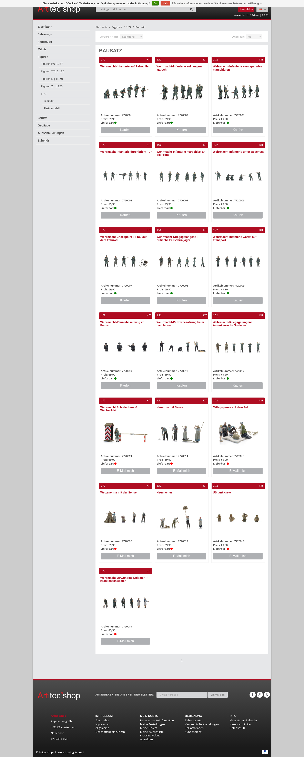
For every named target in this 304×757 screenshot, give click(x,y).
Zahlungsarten (194, 720)
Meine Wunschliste (152, 732)
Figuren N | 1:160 (52, 78)
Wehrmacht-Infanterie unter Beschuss (238, 151)
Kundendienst (193, 732)
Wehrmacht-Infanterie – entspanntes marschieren (237, 68)
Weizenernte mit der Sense (118, 492)
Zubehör (43, 140)
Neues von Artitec (241, 724)
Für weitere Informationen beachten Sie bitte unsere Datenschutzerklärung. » (217, 3)
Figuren (43, 56)
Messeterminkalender (243, 720)
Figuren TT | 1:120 (52, 71)
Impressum (102, 724)
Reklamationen (194, 728)
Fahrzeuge (45, 34)
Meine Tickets (148, 728)
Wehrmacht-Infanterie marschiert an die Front (180, 153)
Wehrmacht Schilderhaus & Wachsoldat (119, 409)
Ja (155, 3)
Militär (42, 49)
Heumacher (164, 492)
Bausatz (49, 100)
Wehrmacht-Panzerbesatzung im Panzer (122, 324)
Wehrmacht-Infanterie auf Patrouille (124, 66)
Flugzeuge (45, 41)
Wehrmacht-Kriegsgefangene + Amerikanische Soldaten (234, 324)
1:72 (43, 94)
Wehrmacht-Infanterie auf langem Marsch (179, 68)
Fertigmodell (52, 108)
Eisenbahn (45, 26)
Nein (165, 3)
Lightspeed (77, 752)
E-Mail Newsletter (151, 735)
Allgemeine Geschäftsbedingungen (110, 730)
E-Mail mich (125, 470)
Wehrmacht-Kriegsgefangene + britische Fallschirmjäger (177, 238)
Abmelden (146, 739)
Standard (128, 36)
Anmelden (218, 695)
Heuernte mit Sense (169, 407)
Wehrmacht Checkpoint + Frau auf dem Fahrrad (123, 238)
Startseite (101, 27)
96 (249, 36)
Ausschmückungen (51, 133)
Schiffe (42, 118)
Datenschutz (237, 728)
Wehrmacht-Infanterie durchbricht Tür (126, 151)
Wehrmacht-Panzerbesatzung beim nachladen (180, 324)
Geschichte (102, 720)
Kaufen (125, 130)
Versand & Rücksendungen (202, 724)
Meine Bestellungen (152, 724)
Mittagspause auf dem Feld (231, 407)
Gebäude (44, 125)
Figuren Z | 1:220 (51, 86)
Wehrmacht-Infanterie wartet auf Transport (234, 238)
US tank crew (222, 492)
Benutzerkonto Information (157, 720)
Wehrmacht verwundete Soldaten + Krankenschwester (124, 579)
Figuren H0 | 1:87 (52, 63)
